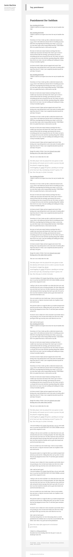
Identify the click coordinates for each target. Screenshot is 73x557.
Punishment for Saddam (43, 20)
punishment (61, 542)
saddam (31, 544)
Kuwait (47, 542)
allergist (56, 278)
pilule (42, 167)
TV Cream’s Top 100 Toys (47, 278)
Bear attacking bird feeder (37, 25)
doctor (47, 165)
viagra (31, 42)
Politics (56, 542)
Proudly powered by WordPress (37, 554)
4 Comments (38, 544)
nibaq (39, 542)
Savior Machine (10, 5)
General (44, 542)
